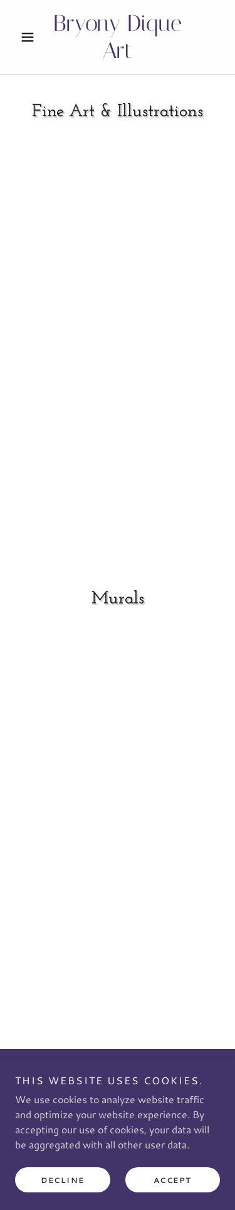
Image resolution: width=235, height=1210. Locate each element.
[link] (117, 37)
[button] (30, 37)
